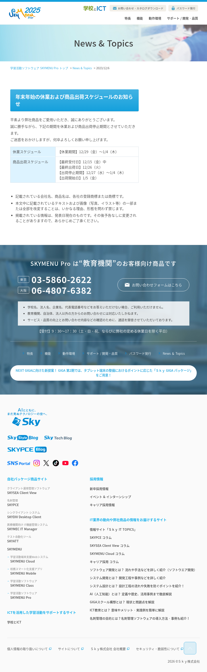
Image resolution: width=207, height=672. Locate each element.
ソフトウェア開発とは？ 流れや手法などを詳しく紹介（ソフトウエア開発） (143, 569)
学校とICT (14, 622)
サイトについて (71, 648)
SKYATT (43, 539)
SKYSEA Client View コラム (110, 545)
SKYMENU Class (44, 583)
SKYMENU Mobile (44, 571)
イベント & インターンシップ (110, 496)
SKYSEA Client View (43, 490)
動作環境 (155, 18)
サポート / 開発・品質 (182, 18)
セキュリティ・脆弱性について (160, 648)
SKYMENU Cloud (44, 559)
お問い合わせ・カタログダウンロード (140, 8)
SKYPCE (43, 502)
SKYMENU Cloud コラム (107, 553)
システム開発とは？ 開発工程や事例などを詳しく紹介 (128, 577)
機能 (140, 18)
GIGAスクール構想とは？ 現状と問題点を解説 (122, 602)
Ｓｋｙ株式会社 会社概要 (110, 648)
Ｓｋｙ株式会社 (189, 661)
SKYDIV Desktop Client (43, 515)
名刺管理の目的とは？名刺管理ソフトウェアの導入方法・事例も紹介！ (140, 618)
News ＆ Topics (174, 353)
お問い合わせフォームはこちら (157, 285)
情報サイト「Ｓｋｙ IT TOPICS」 (113, 529)
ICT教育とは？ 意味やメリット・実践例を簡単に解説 (127, 610)
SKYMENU (14, 549)
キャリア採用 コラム (104, 561)
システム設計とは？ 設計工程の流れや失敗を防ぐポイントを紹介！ (137, 586)
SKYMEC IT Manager (43, 527)
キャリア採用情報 (102, 504)
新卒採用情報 (99, 488)
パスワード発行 (186, 8)
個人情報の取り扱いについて (29, 648)
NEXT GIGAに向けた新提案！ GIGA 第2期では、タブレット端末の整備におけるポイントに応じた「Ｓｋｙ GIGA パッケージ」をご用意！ (104, 373)
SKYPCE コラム (101, 537)
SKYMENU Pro (44, 595)
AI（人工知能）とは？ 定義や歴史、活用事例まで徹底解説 (131, 594)
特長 (128, 18)
